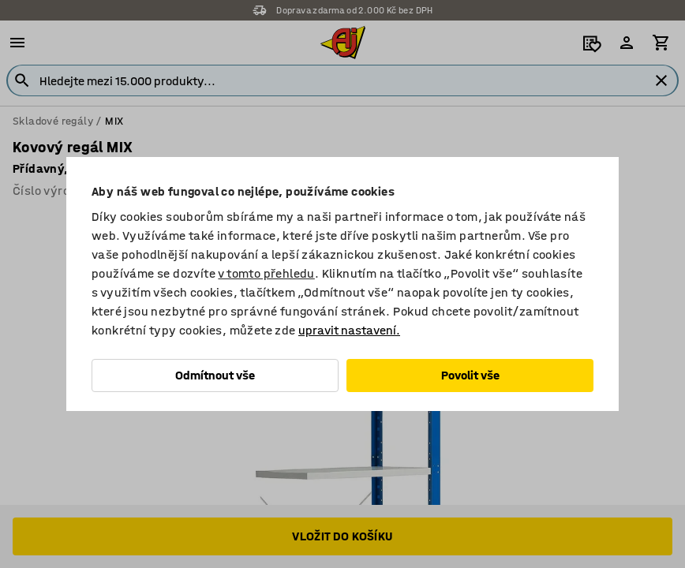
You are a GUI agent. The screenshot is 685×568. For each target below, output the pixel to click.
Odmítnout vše (215, 375)
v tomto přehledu (266, 273)
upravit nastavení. (349, 330)
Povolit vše (470, 375)
